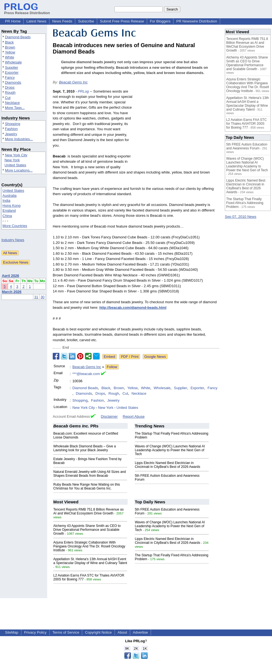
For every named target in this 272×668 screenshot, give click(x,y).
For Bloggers (160, 21)
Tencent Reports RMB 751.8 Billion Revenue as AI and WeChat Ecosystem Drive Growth (88, 511)
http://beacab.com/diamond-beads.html (133, 307)
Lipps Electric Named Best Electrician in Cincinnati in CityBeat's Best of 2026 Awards (167, 465)
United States (15, 165)
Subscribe (86, 21)
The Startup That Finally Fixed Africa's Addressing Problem (244, 203)
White (9, 57)
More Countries (14, 226)
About (122, 632)
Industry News (12, 240)
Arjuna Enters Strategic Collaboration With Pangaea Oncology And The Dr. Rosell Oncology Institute (89, 546)
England (9, 210)
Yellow (10, 52)
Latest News (36, 21)
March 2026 (12, 292)
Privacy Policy (35, 632)
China (7, 216)
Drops (10, 87)
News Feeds (62, 21)
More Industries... (19, 139)
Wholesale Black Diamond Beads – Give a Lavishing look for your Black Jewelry (84, 448)
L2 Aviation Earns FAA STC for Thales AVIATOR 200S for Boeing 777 (246, 123)
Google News (155, 357)
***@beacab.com (86, 374)
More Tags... (15, 108)
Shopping (12, 124)
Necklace (12, 103)
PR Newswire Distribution (196, 21)
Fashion (11, 129)
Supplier (11, 67)
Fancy (10, 77)
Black (9, 42)
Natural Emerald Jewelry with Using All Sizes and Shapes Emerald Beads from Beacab (89, 474)
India (6, 200)
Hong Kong (11, 205)
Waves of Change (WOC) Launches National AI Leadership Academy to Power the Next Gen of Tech (170, 450)
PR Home (13, 21)
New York (12, 160)
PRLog (83, 91)
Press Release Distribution (27, 11)
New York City (16, 155)
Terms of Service (65, 632)
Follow (112, 367)
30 (42, 297)
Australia (9, 195)
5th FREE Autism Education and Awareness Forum (246, 146)
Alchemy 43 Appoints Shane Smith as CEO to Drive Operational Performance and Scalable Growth (87, 530)
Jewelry (11, 134)
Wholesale (13, 62)
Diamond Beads (18, 37)
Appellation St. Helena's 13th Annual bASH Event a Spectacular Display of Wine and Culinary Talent (90, 561)
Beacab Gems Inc (73, 82)
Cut (8, 98)
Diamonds (13, 82)
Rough (10, 92)
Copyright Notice (98, 632)
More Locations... (19, 170)
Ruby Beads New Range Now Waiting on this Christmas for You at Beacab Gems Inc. (86, 486)
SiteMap (11, 632)
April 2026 (10, 276)
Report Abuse (134, 416)
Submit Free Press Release (122, 21)
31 (36, 297)
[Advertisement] (177, 129)
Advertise (140, 632)
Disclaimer (109, 416)
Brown (10, 47)
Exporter (12, 72)
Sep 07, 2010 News (240, 217)
